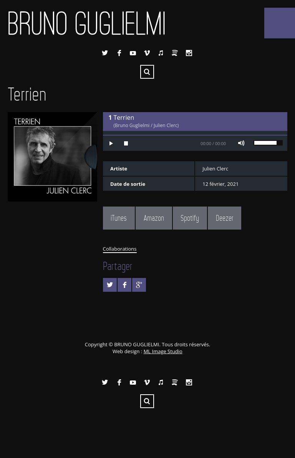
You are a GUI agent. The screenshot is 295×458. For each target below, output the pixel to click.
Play (110, 143)
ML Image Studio (163, 351)
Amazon (154, 218)
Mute (241, 143)
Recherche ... (147, 72)
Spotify (175, 53)
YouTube (133, 53)
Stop (126, 143)
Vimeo (147, 53)
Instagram (189, 53)
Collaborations (120, 248)
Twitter (105, 53)
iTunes (161, 53)
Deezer (224, 218)
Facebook (119, 53)
